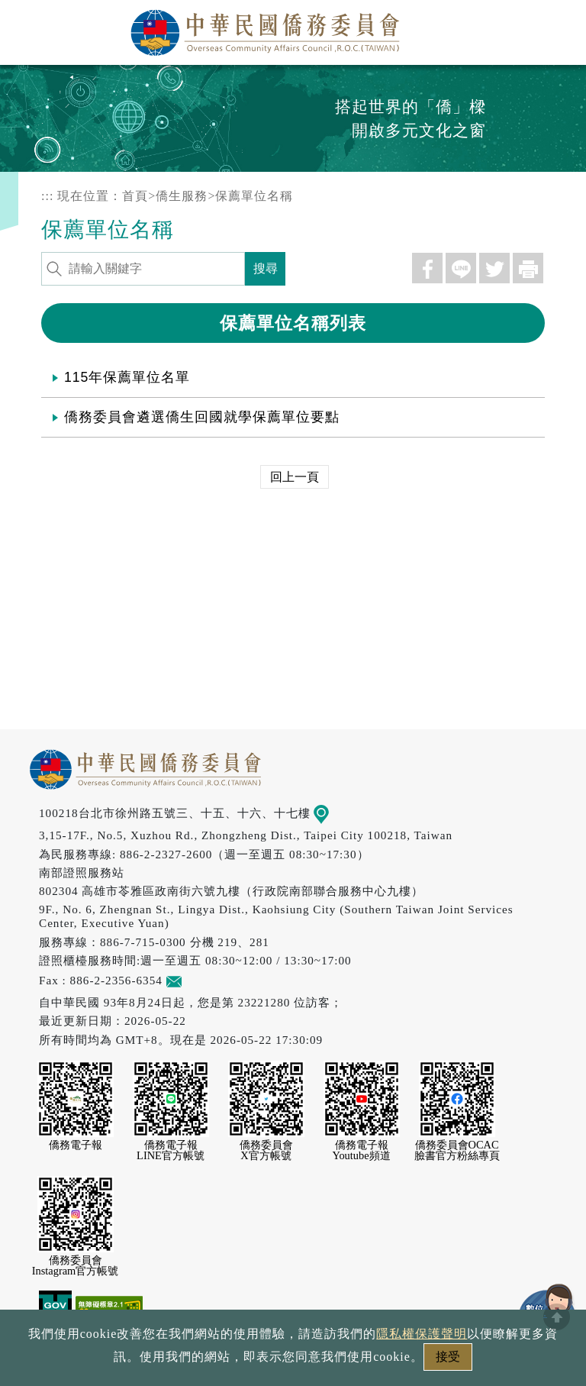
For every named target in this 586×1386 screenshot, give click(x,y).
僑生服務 (182, 195)
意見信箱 (196, 980)
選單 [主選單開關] (558, 28)
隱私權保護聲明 (421, 1333)
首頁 (135, 195)
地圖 (332, 812)
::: (47, 195)
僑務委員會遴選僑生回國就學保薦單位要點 (202, 417)
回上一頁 (294, 476)
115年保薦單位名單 (127, 377)
